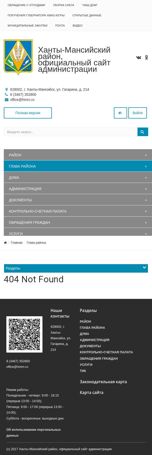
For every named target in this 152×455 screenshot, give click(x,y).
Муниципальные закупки (27, 25)
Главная (17, 242)
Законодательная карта (103, 381)
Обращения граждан (29, 222)
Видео (78, 25)
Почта (60, 25)
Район (15, 155)
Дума (14, 178)
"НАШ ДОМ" (90, 5)
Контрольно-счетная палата (37, 211)
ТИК (83, 371)
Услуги (16, 234)
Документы (20, 200)
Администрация (25, 189)
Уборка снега (63, 5)
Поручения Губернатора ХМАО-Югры (36, 15)
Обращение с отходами (26, 5)
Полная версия (28, 113)
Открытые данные (86, 15)
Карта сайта (91, 392)
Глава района (22, 166)
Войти (138, 113)
